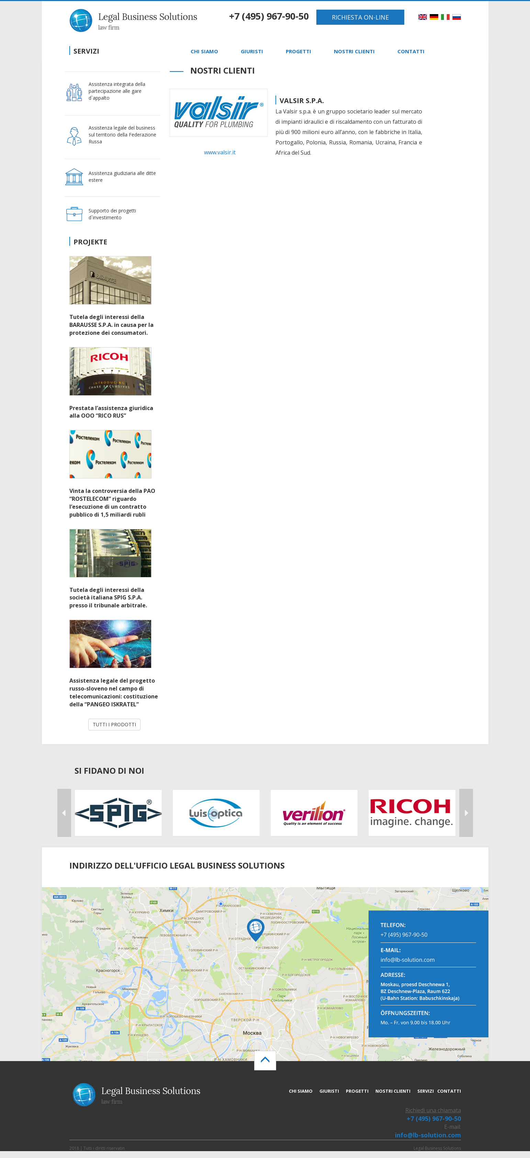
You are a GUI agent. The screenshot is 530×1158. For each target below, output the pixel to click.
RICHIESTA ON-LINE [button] (360, 17)
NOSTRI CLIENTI (354, 51)
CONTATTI (411, 51)
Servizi (86, 51)
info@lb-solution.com (428, 1135)
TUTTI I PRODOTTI (114, 724)
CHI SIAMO (204, 51)
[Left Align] (265, 1060)
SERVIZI (425, 1091)
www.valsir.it (220, 152)
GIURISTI (252, 51)
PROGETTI (298, 51)
